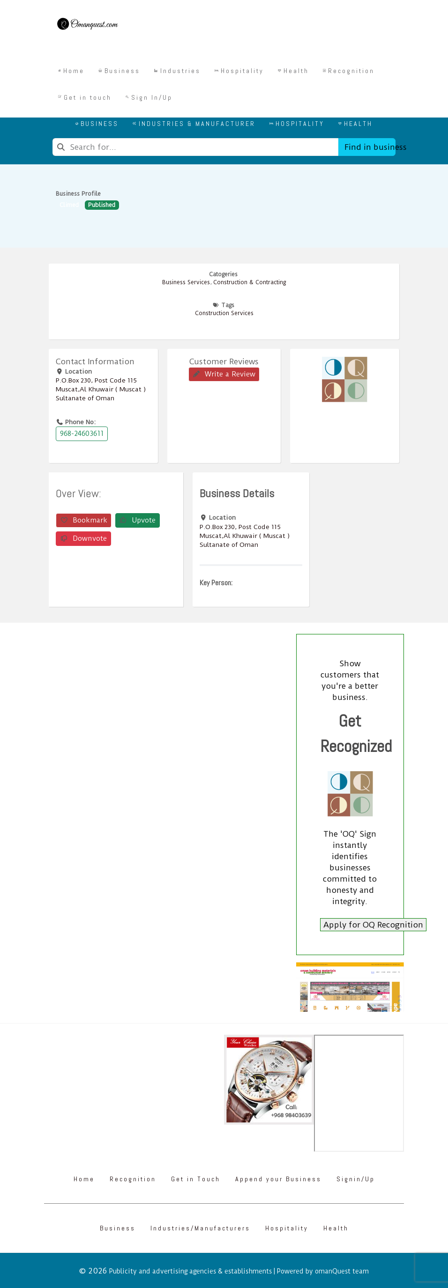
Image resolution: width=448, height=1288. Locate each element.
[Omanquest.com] (87, 25)
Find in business (370, 147)
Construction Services (224, 313)
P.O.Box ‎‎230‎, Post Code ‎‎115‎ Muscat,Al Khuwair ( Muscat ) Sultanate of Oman (101, 389)
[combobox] (195, 147)
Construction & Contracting (249, 282)
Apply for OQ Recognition (373, 924)
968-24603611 (82, 433)
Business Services (186, 282)
